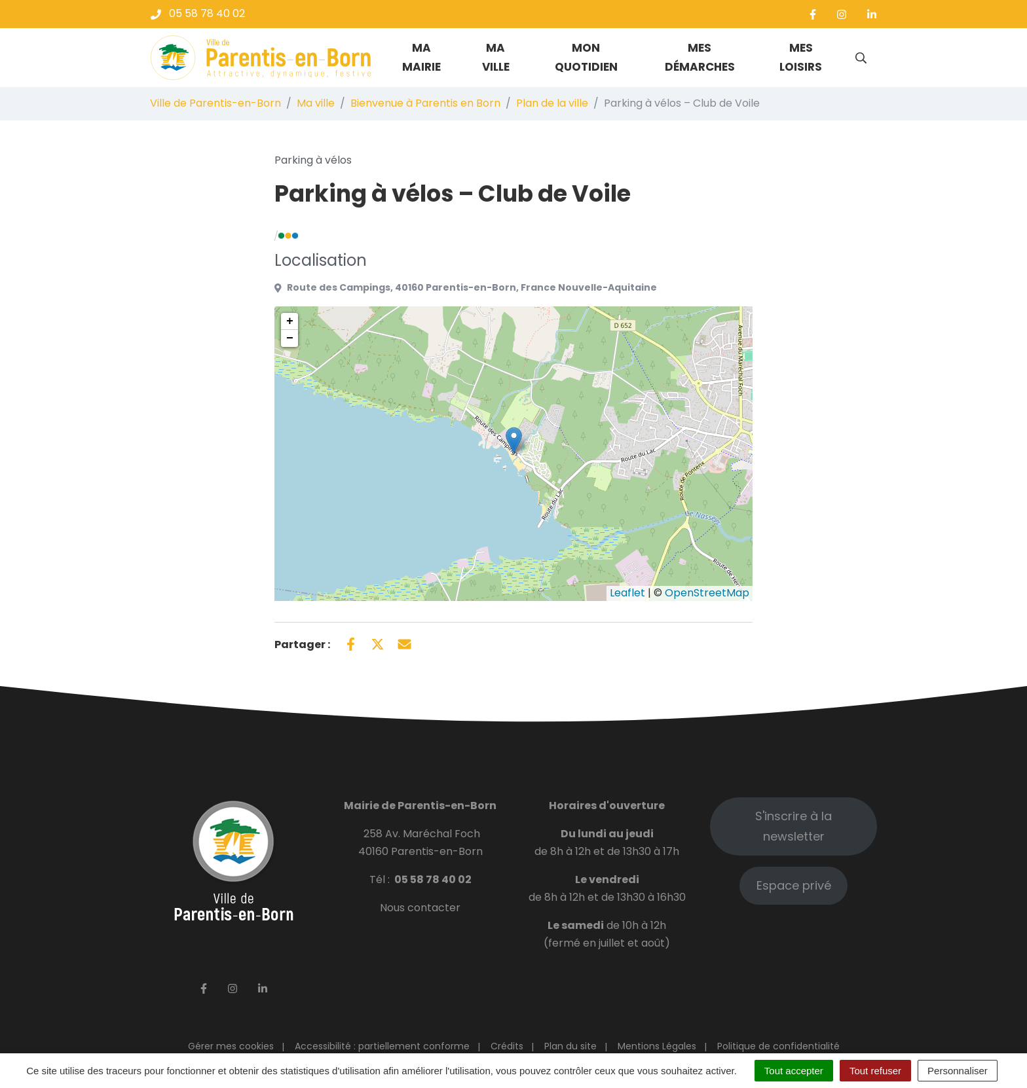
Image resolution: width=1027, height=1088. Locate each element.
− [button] (289, 338)
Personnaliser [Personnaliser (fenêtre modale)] (957, 1070)
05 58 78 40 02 (433, 879)
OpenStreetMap (707, 592)
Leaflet (627, 592)
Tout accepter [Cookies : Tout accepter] (793, 1070)
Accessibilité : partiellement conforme (382, 1046)
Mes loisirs (800, 57)
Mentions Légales (657, 1046)
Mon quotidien (586, 57)
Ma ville (496, 57)
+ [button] (289, 321)
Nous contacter (420, 907)
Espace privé (793, 885)
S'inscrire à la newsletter (793, 826)
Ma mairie (421, 57)
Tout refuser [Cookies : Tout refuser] (875, 1070)
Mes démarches (700, 57)
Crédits (507, 1046)
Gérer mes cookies (231, 1046)
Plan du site (570, 1046)
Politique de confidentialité (778, 1046)
